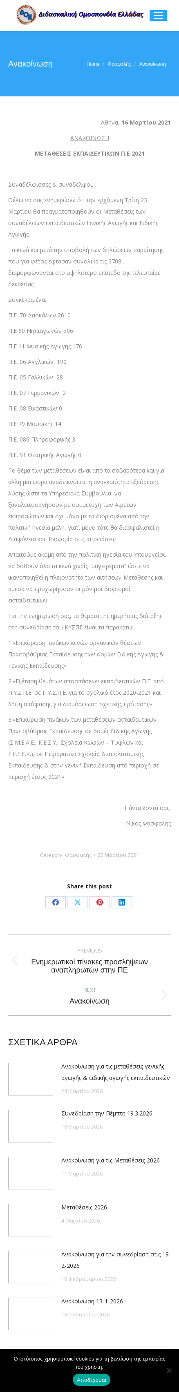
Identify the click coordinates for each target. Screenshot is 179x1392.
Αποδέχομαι (91, 1380)
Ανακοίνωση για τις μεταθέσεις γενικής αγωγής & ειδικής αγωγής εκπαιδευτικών (115, 1072)
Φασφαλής (78, 855)
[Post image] (30, 1079)
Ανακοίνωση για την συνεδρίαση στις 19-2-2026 (116, 1259)
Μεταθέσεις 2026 (84, 1207)
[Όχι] (169, 1370)
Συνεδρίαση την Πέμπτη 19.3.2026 (106, 1113)
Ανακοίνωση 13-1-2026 (92, 1301)
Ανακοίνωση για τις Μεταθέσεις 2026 (110, 1160)
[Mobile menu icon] (158, 15)
